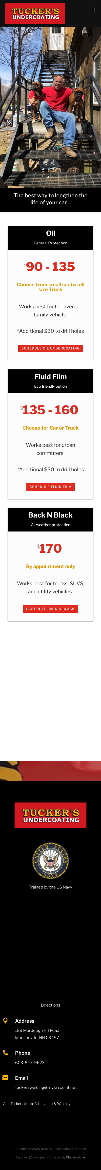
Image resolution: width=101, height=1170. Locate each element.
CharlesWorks (76, 1157)
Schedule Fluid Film (51, 487)
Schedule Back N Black (50, 609)
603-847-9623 (30, 1062)
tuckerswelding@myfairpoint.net (46, 1087)
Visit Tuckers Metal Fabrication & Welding (36, 1103)
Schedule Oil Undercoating (51, 348)
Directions (50, 1005)
